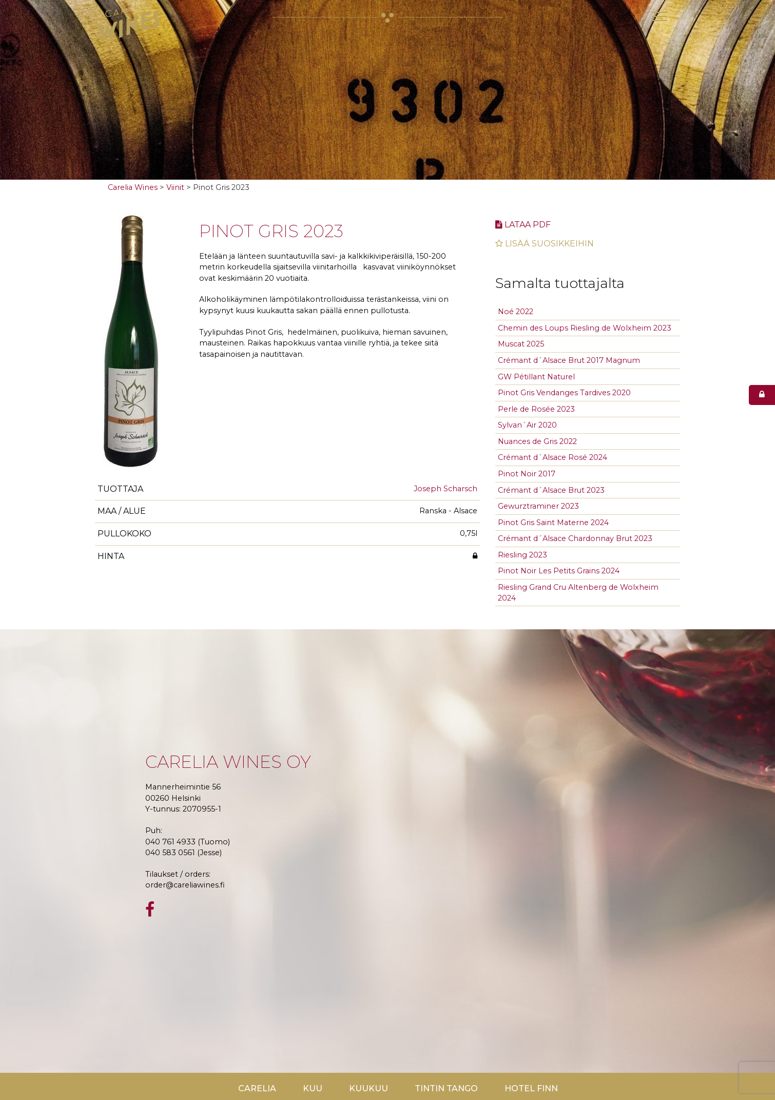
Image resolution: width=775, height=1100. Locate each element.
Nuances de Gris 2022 (537, 441)
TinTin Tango (446, 1088)
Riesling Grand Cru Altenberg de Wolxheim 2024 (578, 593)
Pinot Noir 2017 (526, 473)
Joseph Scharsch (445, 488)
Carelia (257, 1088)
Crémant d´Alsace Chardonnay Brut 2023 (575, 538)
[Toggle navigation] (659, 16)
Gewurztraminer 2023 (538, 506)
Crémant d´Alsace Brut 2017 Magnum (569, 360)
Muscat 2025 (521, 344)
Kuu (312, 1088)
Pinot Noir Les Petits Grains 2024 (558, 570)
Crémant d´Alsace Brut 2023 (551, 490)
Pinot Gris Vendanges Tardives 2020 (564, 392)
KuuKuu (368, 1088)
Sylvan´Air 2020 (527, 425)
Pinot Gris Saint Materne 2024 (553, 522)
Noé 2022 (515, 311)
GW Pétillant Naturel (536, 376)
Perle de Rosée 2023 (536, 409)
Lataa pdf (523, 224)
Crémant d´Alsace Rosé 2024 (552, 457)
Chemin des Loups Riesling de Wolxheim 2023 (584, 328)
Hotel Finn (531, 1088)
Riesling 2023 (522, 554)
